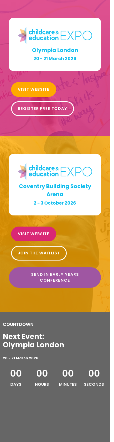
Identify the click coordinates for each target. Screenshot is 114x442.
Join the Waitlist (39, 253)
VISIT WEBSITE (33, 89)
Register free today (42, 108)
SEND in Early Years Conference (55, 277)
